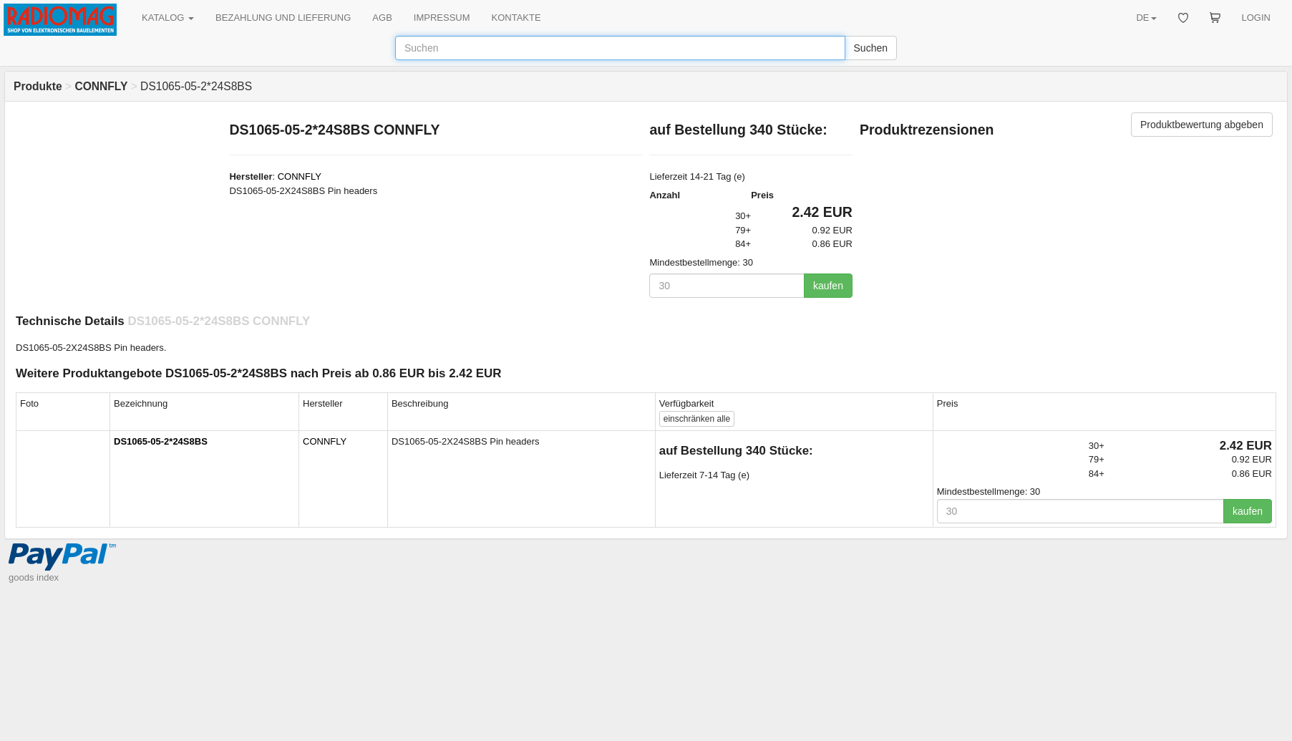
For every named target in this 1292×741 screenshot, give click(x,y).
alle (697, 419)
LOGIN (1256, 17)
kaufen (828, 285)
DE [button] (1146, 17)
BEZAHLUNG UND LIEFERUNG (283, 17)
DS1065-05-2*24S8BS (161, 441)
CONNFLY (299, 176)
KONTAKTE (516, 17)
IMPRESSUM (442, 17)
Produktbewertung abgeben (1201, 124)
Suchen (871, 48)
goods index (34, 577)
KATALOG (168, 17)
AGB (382, 17)
